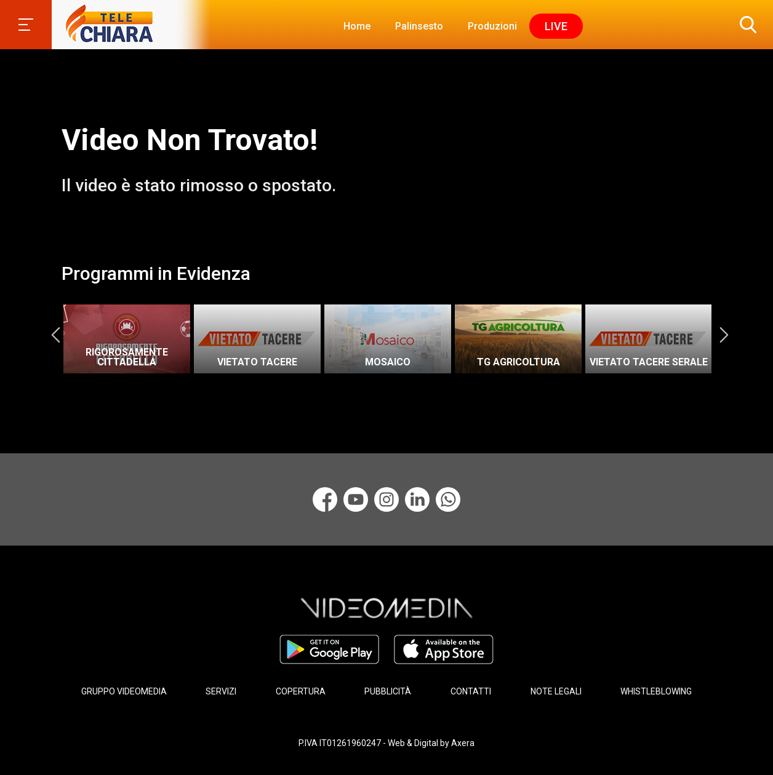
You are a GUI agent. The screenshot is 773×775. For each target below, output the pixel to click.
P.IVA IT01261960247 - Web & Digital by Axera (386, 743)
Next (723, 334)
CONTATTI (471, 691)
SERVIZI (221, 691)
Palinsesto (419, 26)
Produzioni (492, 26)
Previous (55, 334)
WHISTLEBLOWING (656, 691)
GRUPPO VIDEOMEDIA (124, 691)
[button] (745, 24)
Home (356, 26)
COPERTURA (301, 691)
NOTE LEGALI (556, 691)
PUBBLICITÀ (387, 691)
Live (556, 26)
